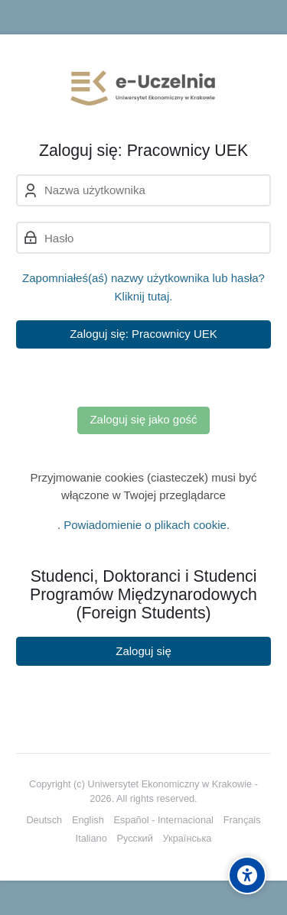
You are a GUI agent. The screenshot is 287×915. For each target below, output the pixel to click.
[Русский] (134, 838)
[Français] (242, 820)
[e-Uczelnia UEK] (143, 88)
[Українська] (187, 838)
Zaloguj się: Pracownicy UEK (143, 333)
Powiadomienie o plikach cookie (145, 524)
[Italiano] (91, 838)
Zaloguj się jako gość (143, 419)
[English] (88, 820)
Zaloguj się (143, 650)
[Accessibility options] (247, 875)
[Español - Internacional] (164, 820)
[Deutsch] (44, 820)
